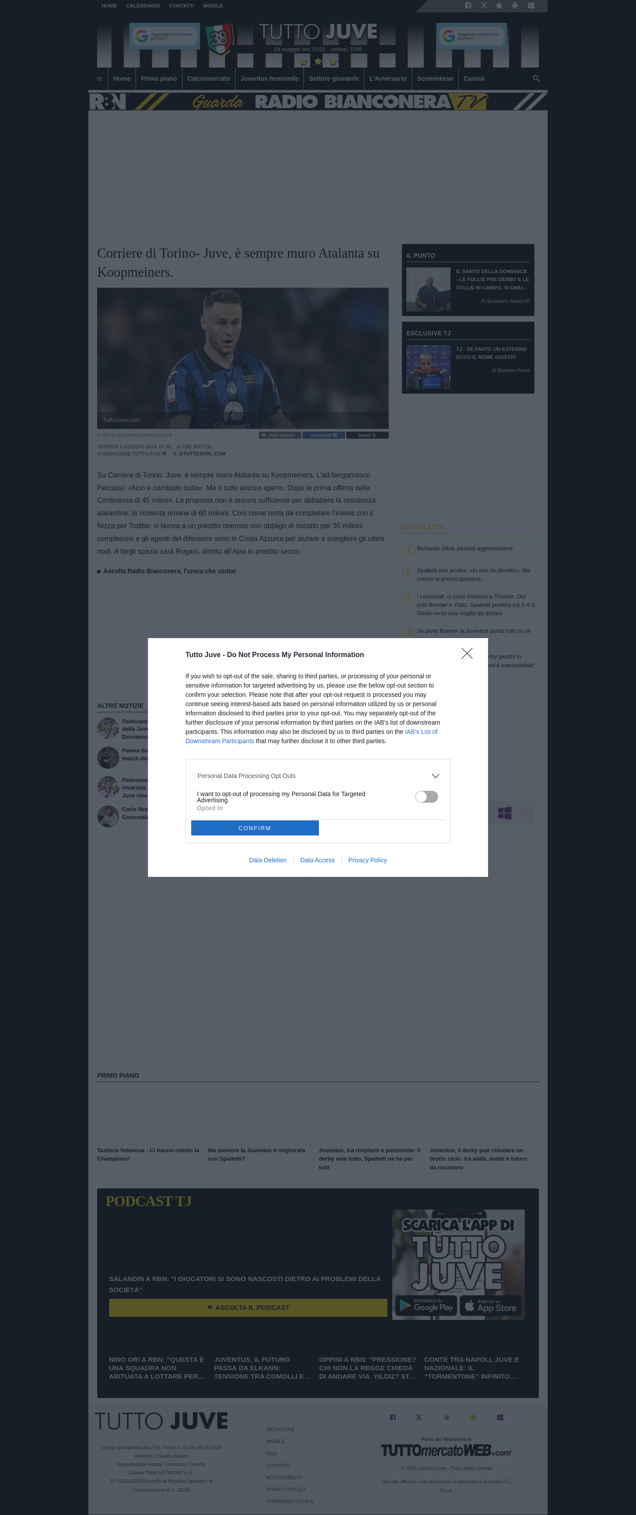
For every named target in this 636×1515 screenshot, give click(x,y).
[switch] (426, 797)
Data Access (317, 860)
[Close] (470, 656)
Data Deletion (268, 860)
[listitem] (318, 776)
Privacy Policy (367, 860)
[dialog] (318, 757)
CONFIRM (255, 828)
